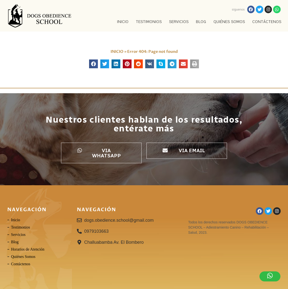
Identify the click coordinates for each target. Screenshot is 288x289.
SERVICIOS (179, 21)
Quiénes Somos (229, 21)
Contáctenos (266, 21)
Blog (201, 21)
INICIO (123, 21)
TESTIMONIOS (149, 21)
